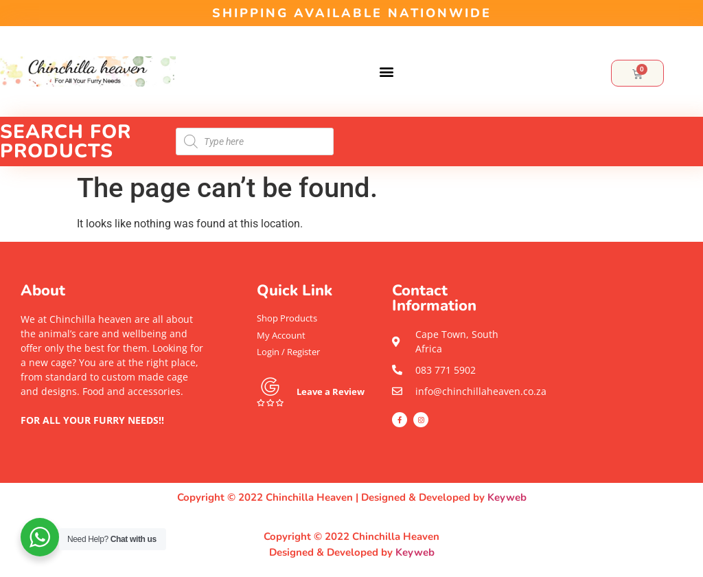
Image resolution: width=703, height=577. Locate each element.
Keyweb (507, 497)
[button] (386, 71)
